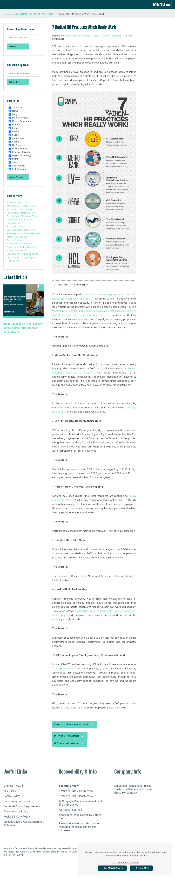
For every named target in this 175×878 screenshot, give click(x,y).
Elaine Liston (28, 230)
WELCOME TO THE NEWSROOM (34, 14)
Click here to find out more (125, 862)
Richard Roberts (28, 247)
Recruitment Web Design (74, 815)
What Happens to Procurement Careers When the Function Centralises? (23, 328)
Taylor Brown (25, 209)
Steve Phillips (14, 240)
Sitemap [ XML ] (13, 785)
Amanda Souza (30, 254)
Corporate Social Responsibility (21, 806)
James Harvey (14, 223)
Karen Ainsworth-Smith (18, 202)
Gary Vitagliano (29, 257)
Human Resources (112, 35)
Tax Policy (9, 791)
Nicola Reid (12, 247)
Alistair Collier (26, 212)
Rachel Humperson (16, 226)
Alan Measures (32, 233)
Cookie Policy (11, 796)
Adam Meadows (15, 233)
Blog (96, 35)
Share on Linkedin (66, 743)
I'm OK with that (112, 868)
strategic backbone (64, 668)
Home (7, 14)
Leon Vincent (13, 257)
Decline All (141, 868)
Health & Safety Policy (16, 816)
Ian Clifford (12, 212)
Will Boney (12, 209)
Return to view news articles (71, 724)
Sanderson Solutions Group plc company (133, 791)
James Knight (14, 230)
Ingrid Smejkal (14, 254)
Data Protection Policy (16, 801)
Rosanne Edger (30, 216)
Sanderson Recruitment (19, 243)
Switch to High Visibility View (76, 791)
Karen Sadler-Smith (16, 250)
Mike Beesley (14, 206)
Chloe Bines (29, 206)
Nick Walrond (13, 260)
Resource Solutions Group (20, 219)
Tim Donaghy (14, 216)
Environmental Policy (15, 811)
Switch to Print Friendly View (76, 796)
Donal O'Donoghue (17, 236)
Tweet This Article (66, 735)
